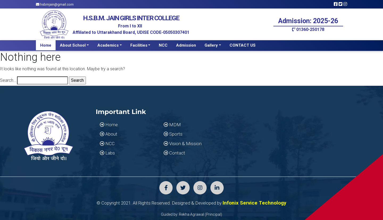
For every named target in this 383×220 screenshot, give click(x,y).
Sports (173, 134)
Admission (186, 45)
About (108, 134)
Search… (8, 80)
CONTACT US (243, 45)
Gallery (211, 45)
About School (73, 45)
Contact (174, 153)
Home (45, 45)
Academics (108, 45)
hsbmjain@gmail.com (55, 4)
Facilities (138, 45)
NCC (163, 45)
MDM (172, 124)
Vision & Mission (183, 143)
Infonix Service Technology (254, 203)
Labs (107, 153)
